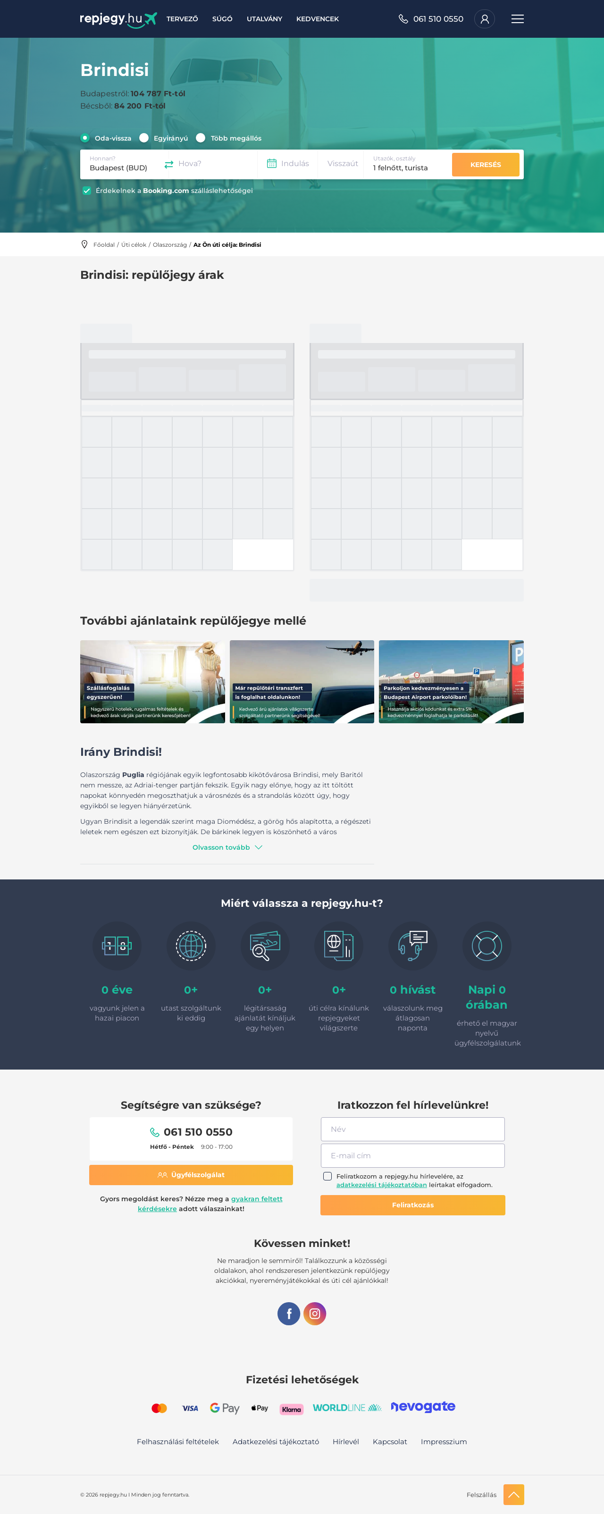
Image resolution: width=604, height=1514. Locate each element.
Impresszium (444, 1441)
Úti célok (133, 244)
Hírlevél (346, 1441)
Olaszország (170, 244)
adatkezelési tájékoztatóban (381, 1184)
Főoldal (104, 244)
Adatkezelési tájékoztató (276, 1441)
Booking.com (166, 190)
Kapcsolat (390, 1441)
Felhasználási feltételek (178, 1441)
